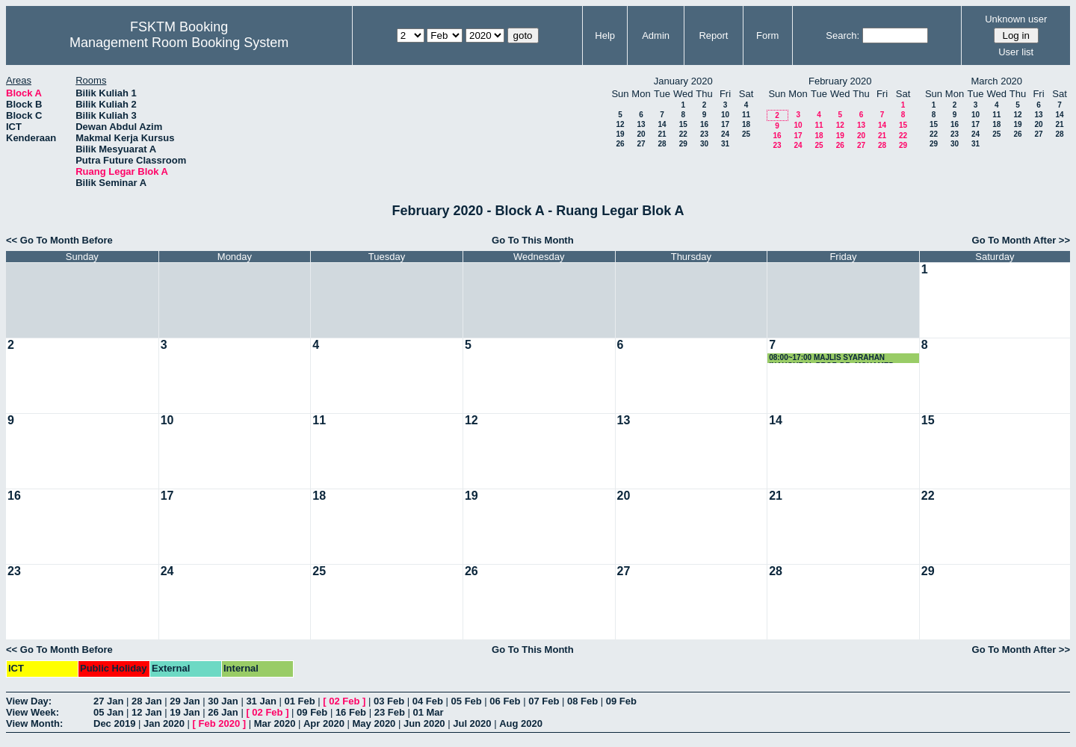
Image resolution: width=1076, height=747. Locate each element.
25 (746, 134)
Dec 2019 (114, 723)
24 (725, 134)
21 (662, 134)
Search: (842, 35)
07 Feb (543, 701)
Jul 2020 (472, 723)
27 (641, 144)
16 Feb (351, 712)
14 (662, 124)
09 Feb (621, 701)
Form (767, 35)
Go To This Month (533, 240)
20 (641, 134)
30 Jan (223, 701)
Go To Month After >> (1021, 240)
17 (725, 124)
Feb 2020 (220, 723)
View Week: (32, 712)
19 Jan (185, 712)
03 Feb (389, 701)
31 (725, 144)
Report (713, 35)
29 (683, 144)
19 (620, 134)
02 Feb (344, 701)
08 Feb (582, 701)
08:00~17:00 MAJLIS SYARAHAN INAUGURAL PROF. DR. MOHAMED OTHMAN (831, 358)
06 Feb (504, 701)
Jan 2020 (164, 723)
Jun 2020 (424, 723)
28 (662, 144)
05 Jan (108, 712)
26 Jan (223, 712)
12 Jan (146, 712)
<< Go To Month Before (59, 240)
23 (704, 134)
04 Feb (427, 701)
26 (620, 144)
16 (704, 124)
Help (605, 35)
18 (746, 124)
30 (704, 144)
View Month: (34, 723)
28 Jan (146, 701)
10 (725, 115)
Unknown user (1016, 19)
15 (683, 124)
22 (683, 134)
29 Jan (185, 701)
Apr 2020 (323, 723)
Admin (656, 35)
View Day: (29, 701)
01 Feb (299, 701)
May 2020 (374, 723)
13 (641, 124)
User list (1015, 52)
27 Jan (108, 701)
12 (620, 124)
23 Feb (389, 712)
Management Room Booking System (178, 42)
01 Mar (427, 712)
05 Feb (466, 701)
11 (746, 115)
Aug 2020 (520, 723)
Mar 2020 (275, 723)
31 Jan (261, 701)
